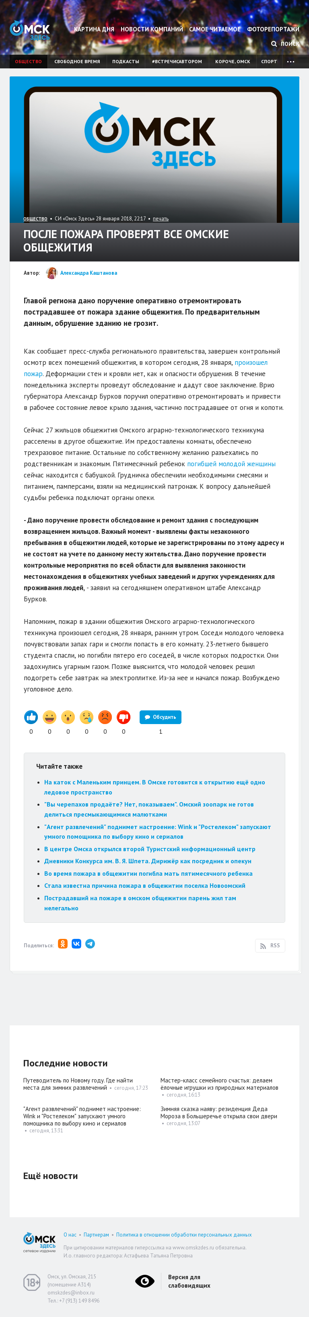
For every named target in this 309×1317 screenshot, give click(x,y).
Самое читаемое (215, 29)
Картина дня (94, 29)
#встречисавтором (177, 61)
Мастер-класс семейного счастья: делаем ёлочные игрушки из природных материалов (219, 1083)
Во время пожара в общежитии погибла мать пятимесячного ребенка (148, 873)
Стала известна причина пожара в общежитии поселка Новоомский (144, 885)
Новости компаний (152, 29)
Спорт (269, 61)
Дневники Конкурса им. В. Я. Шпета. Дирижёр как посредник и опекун (147, 861)
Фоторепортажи (273, 29)
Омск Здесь (30, 30)
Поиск (285, 43)
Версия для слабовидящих (189, 1281)
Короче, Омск (232, 61)
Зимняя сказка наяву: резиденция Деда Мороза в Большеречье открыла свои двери (219, 1112)
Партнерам (96, 1234)
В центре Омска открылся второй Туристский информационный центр (149, 849)
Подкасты (125, 61)
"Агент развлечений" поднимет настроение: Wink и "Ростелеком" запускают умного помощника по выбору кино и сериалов (82, 1116)
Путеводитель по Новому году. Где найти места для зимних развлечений (78, 1083)
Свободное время (77, 61)
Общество (28, 61)
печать (161, 218)
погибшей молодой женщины (231, 463)
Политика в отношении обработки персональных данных (184, 1234)
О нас (70, 1234)
